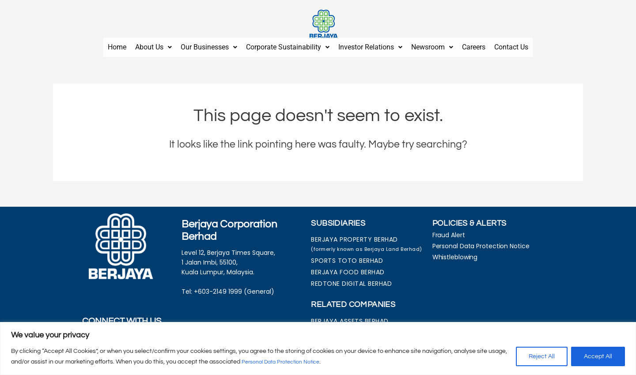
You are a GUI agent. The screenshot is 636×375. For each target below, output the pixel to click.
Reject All (542, 357)
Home (117, 45)
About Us (153, 45)
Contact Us (511, 45)
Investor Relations (370, 45)
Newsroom (432, 45)
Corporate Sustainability (287, 45)
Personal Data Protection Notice (287, 362)
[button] (153, 45)
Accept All (598, 357)
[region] (318, 348)
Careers (473, 45)
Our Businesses (209, 45)
